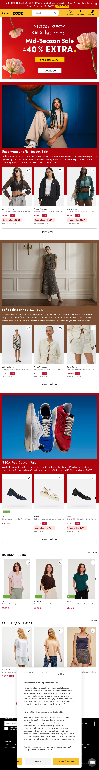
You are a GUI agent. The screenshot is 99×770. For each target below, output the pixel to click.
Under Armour (8, 208)
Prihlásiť (80, 13)
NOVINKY (92, 552)
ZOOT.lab (6, 669)
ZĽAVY (94, 620)
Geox (4, 516)
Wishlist (70, 13)
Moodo (5, 601)
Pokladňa (92, 13)
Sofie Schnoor (8, 367)
